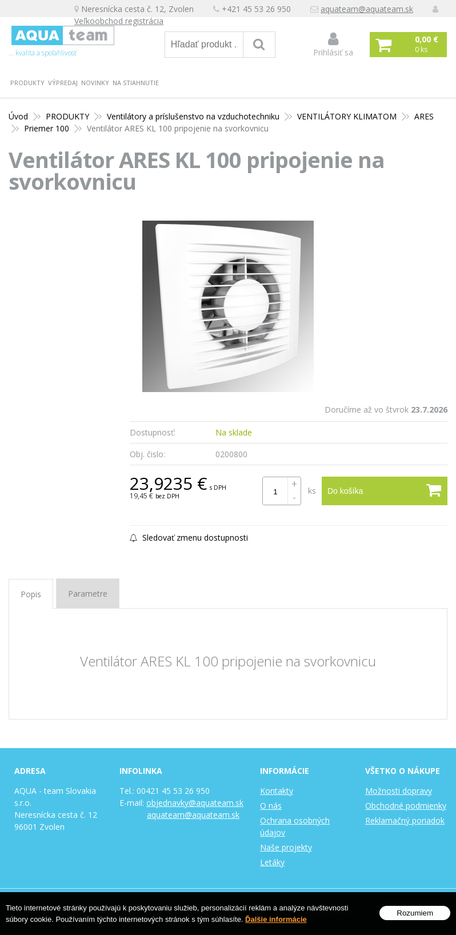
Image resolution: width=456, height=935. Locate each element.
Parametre (87, 593)
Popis (31, 594)
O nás (271, 805)
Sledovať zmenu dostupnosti (189, 537)
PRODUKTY (27, 82)
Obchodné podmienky (405, 805)
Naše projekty (286, 847)
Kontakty (276, 790)
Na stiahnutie (136, 82)
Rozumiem (415, 919)
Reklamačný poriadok (405, 820)
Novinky (95, 82)
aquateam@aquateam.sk (367, 8)
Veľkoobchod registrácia (118, 20)
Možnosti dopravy (398, 790)
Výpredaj (63, 82)
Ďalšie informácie (276, 925)
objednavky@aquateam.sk (194, 802)
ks (312, 490)
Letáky (272, 862)
